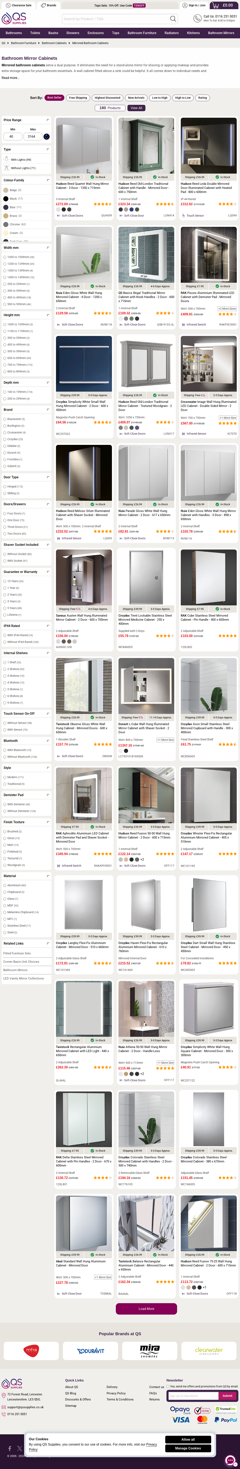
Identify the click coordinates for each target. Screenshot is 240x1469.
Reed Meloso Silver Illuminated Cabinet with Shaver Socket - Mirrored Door (83, 515)
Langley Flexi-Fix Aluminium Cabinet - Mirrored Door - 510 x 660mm (82, 945)
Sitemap (70, 1406)
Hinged (15, 486)
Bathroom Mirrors (221, 33)
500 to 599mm (19, 304)
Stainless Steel (19, 925)
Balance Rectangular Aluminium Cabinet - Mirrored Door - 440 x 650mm (145, 1265)
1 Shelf (14, 662)
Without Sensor (19, 723)
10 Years (15, 581)
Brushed (14, 831)
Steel (12, 932)
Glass (12, 898)
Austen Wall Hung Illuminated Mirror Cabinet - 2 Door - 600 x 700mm (82, 618)
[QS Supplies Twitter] (19, 1448)
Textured (14, 858)
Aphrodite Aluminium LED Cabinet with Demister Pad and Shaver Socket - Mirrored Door (82, 837)
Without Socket (19, 554)
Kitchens (193, 33)
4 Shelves (15, 682)
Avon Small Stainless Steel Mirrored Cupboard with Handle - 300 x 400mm (207, 728)
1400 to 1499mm (20, 277)
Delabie (13, 446)
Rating (202, 97)
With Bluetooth (19, 750)
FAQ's (153, 1393)
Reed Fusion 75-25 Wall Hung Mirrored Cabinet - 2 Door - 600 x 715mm (208, 1263)
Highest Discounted (107, 97)
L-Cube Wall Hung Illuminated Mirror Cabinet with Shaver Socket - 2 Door (143, 728)
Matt (13, 844)
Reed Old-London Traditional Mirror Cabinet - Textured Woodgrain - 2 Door (145, 406)
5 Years (14, 608)
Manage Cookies (188, 1448)
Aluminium (16, 885)
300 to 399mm (18, 290)
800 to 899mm (18, 371)
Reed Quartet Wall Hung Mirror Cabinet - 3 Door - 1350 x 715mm (82, 186)
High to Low (183, 97)
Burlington (15, 425)
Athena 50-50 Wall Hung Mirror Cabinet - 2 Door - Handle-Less (142, 1049)
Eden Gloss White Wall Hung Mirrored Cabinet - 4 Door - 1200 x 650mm (79, 297)
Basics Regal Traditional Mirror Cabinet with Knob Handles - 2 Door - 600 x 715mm (146, 297)
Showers (72, 33)
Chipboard (15, 892)
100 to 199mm (19, 391)
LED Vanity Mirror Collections (23, 978)
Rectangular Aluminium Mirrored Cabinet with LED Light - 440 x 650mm (82, 1051)
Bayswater (16, 419)
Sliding (13, 493)
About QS (71, 1387)
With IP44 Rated (20, 635)
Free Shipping (78, 97)
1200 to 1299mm (20, 263)
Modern (15, 777)
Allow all (188, 1439)
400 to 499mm (19, 297)
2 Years (14, 594)
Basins (53, 33)
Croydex (15, 439)
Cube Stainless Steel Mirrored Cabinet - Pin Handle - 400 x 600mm (205, 618)
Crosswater (16, 432)
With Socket (17, 560)
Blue (15, 207)
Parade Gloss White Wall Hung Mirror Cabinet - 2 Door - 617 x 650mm (144, 513)
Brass (16, 215)
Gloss (13, 838)
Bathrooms (14, 33)
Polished (14, 851)
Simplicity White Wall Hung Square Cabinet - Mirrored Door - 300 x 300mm (207, 1051)
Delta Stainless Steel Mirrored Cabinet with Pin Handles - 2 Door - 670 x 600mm (83, 1161)
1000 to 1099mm (20, 257)
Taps (115, 33)
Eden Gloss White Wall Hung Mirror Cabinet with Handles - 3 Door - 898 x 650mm (208, 515)
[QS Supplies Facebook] (9, 1448)
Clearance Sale (18, 5)
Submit (227, 1395)
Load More (146, 1309)
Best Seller (54, 97)
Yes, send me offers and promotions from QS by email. (204, 1386)
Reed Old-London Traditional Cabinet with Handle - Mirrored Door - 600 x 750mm (143, 188)
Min (12, 129)
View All (136, 108)
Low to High (159, 97)
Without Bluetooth (22, 756)
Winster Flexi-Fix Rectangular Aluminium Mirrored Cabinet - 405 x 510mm (206, 837)
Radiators (172, 33)
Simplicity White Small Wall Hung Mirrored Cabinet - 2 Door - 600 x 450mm (82, 406)
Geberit (13, 466)
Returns (154, 1399)
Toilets (35, 33)
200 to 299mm (18, 284)
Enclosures (96, 33)
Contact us (156, 1387)
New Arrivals (136, 97)
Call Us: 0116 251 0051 (220, 16)
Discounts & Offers (78, 1399)
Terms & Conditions (120, 1399)
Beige (15, 190)
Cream (16, 233)
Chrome (18, 224)
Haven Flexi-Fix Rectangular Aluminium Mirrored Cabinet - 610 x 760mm (143, 947)
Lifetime (14, 614)
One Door (15, 520)
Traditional (16, 783)
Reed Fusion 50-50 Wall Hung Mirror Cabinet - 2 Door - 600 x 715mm (144, 835)
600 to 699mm (19, 358)
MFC (12, 919)
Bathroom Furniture (142, 33)
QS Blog (70, 1393)
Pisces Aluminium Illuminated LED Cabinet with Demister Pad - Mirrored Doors (207, 297)
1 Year (13, 587)
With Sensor (17, 729)
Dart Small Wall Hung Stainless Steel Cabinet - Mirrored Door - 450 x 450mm (208, 947)
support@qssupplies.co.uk (23, 1407)
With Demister (18, 804)
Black (16, 198)
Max (33, 129)
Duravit (13, 452)
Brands (48, 5)
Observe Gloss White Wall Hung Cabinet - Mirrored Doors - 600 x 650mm (81, 728)
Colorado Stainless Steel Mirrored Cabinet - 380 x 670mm (204, 1159)
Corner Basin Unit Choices (21, 962)
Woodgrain (16, 865)
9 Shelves (15, 702)
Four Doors (16, 513)
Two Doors (16, 533)
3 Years (13, 601)
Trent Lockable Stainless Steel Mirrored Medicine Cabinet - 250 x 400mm (145, 620)
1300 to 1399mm (20, 270)
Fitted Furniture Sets (17, 953)
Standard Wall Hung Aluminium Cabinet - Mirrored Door (81, 1263)
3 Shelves (15, 675)
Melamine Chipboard (23, 912)
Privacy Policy (116, 1393)
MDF (12, 905)
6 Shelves (15, 696)
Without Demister (21, 811)
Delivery (112, 1387)
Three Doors (17, 526)
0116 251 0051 (14, 1414)
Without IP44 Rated (23, 642)
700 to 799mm (19, 364)
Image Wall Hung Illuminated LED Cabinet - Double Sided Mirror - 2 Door (208, 406)
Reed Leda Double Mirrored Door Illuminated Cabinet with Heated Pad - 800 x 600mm (206, 188)
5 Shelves (15, 689)
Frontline (14, 459)
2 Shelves (15, 669)
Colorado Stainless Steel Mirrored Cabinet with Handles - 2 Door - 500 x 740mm (145, 1161)
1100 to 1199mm (20, 331)
